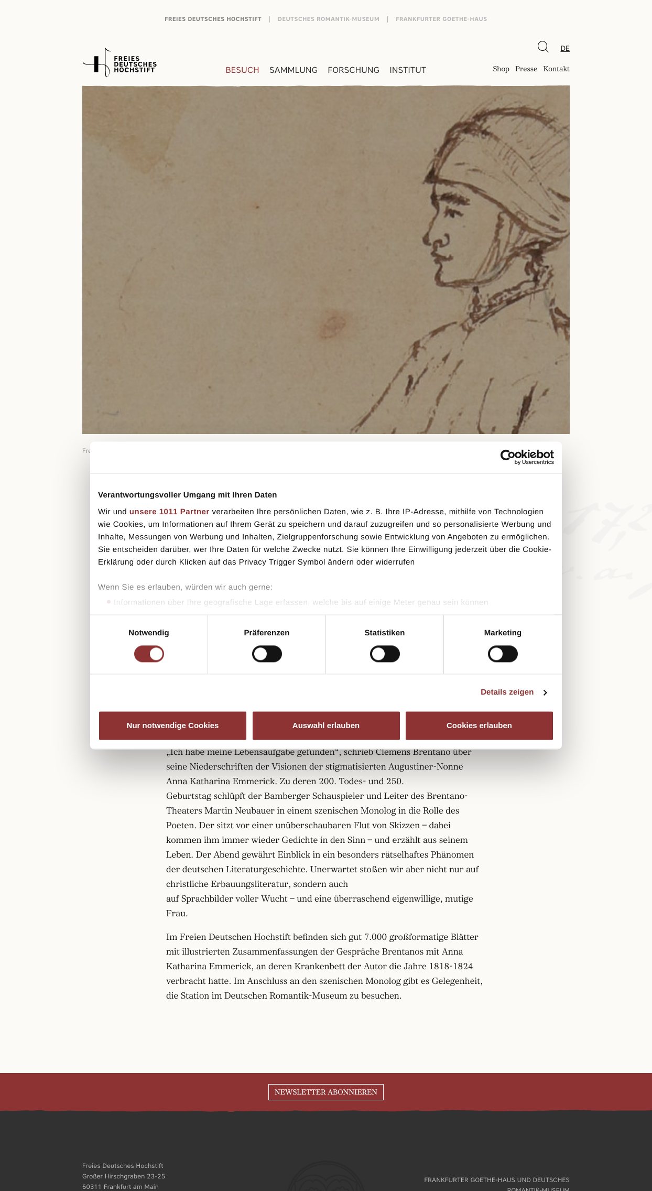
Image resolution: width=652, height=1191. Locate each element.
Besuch (242, 70)
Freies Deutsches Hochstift (213, 19)
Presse (526, 70)
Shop (501, 70)
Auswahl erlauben (326, 725)
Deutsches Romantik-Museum (328, 19)
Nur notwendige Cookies (173, 725)
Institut (407, 70)
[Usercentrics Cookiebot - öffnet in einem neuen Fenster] (508, 457)
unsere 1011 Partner (169, 511)
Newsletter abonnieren (326, 1092)
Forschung (353, 70)
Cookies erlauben (479, 725)
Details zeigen (507, 692)
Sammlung (293, 70)
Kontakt (556, 70)
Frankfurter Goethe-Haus (441, 19)
